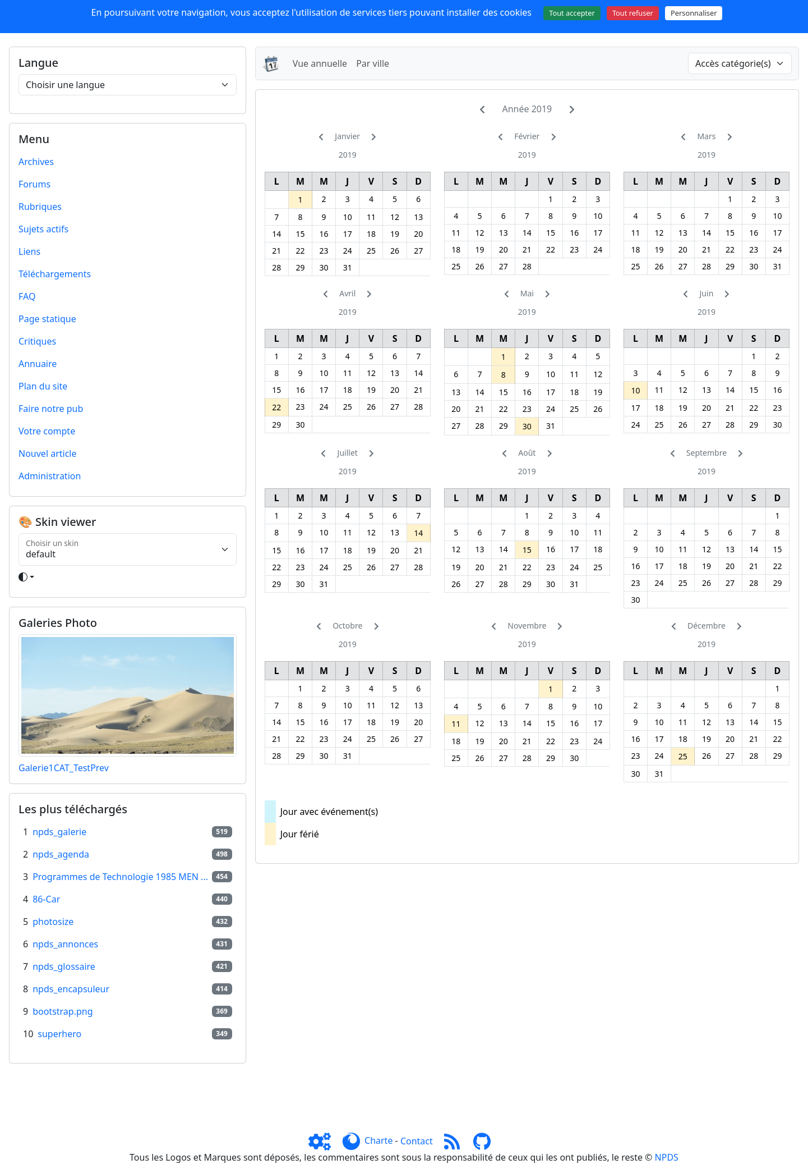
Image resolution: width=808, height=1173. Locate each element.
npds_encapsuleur (71, 989)
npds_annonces (65, 944)
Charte (378, 1141)
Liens (29, 251)
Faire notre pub (51, 408)
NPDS (666, 1157)
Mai (527, 293)
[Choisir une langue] (128, 84)
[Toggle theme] (128, 577)
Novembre (526, 625)
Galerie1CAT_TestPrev (64, 768)
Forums (34, 184)
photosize (53, 921)
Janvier (347, 136)
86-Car (46, 899)
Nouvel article (48, 453)
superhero (59, 1034)
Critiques (37, 341)
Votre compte (47, 431)
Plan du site (43, 386)
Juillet (348, 452)
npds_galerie (59, 832)
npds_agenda (61, 854)
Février (526, 136)
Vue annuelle (320, 63)
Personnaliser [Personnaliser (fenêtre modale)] (694, 13)
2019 (348, 154)
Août (526, 452)
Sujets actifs (43, 229)
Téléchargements (55, 274)
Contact (416, 1141)
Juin (707, 293)
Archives (36, 161)
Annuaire (38, 364)
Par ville (372, 63)
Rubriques (40, 206)
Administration (50, 476)
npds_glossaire (64, 966)
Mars (706, 136)
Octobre (347, 625)
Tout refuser (632, 13)
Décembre (706, 625)
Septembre (706, 452)
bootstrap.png (63, 1011)
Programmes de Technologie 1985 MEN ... (120, 876)
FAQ (27, 296)
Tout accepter (572, 13)
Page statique (47, 319)
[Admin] (324, 1141)
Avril (347, 293)
